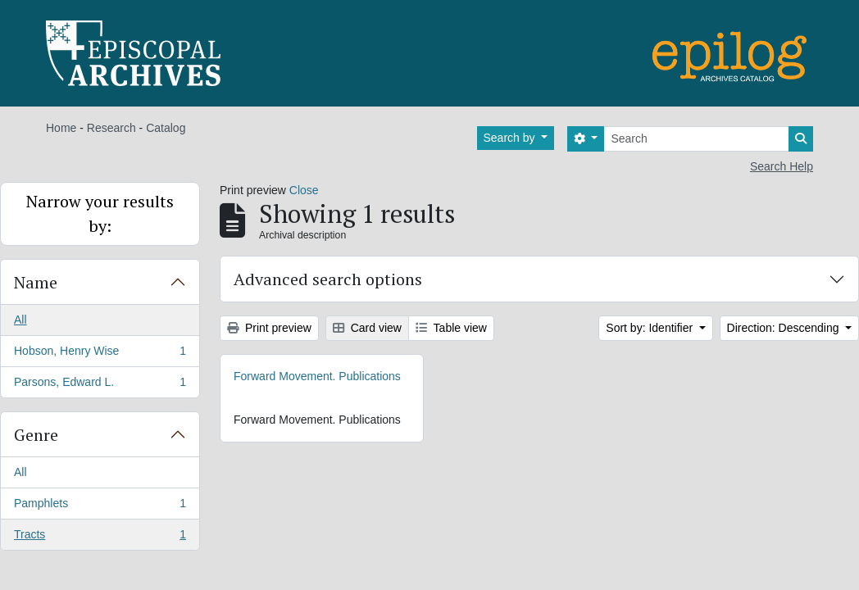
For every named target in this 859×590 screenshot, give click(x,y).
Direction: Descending (785, 327)
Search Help (781, 166)
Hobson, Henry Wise (99, 354)
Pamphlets (99, 506)
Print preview (269, 327)
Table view (451, 327)
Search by (511, 137)
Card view (367, 327)
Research (111, 127)
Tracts (99, 537)
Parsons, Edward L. (99, 385)
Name (35, 282)
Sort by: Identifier (651, 327)
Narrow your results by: (100, 213)
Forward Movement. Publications (317, 376)
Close (304, 190)
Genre (36, 435)
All (20, 319)
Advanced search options (328, 279)
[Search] (696, 139)
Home (61, 127)
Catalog (165, 127)
